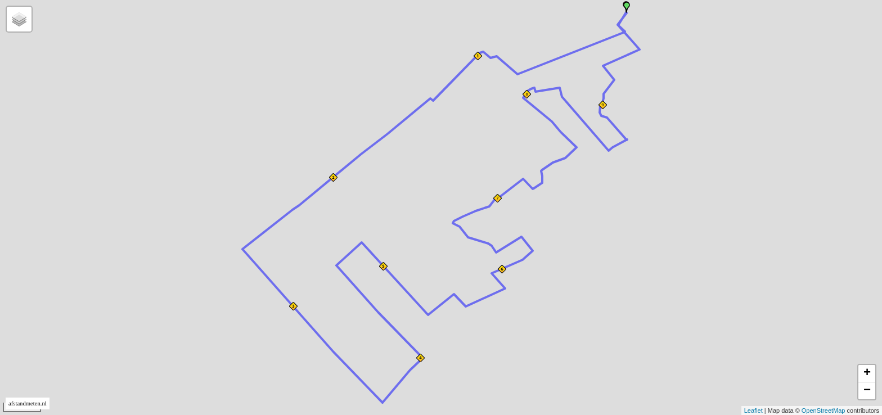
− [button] (867, 390)
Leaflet (753, 410)
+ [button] (867, 373)
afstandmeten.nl (27, 403)
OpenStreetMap (823, 410)
